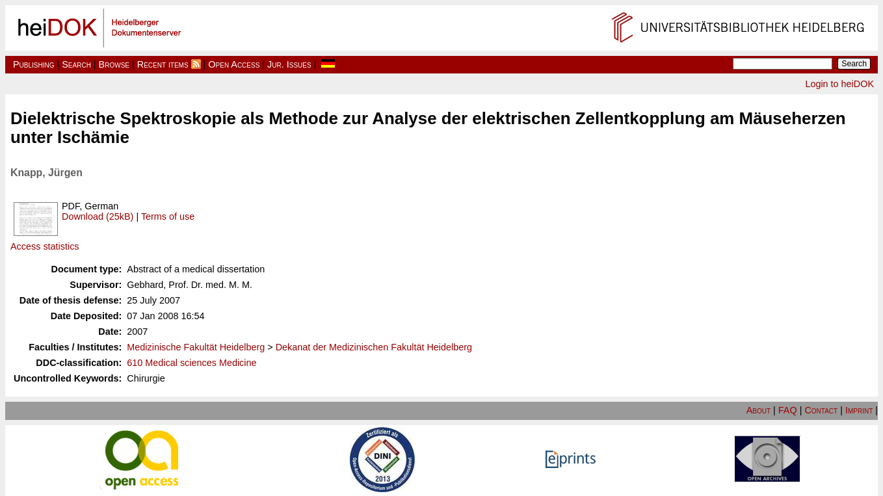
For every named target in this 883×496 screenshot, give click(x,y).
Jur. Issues (289, 64)
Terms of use (167, 216)
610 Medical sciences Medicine (191, 363)
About (758, 410)
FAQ (787, 410)
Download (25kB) (97, 216)
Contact (820, 410)
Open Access (233, 64)
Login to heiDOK (839, 84)
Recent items (163, 64)
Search (76, 64)
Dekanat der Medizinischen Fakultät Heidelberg (374, 347)
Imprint (859, 410)
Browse (114, 64)
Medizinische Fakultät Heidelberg (196, 347)
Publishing (34, 64)
